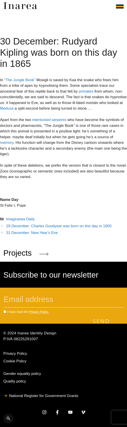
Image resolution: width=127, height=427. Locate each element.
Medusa (6, 108)
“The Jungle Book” (19, 80)
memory (6, 142)
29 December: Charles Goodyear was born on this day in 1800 (59, 226)
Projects (25, 253)
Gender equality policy (22, 374)
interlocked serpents (49, 120)
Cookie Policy (14, 361)
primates (86, 91)
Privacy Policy (15, 353)
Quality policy (14, 381)
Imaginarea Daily (20, 219)
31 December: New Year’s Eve (32, 233)
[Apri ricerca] (8, 418)
